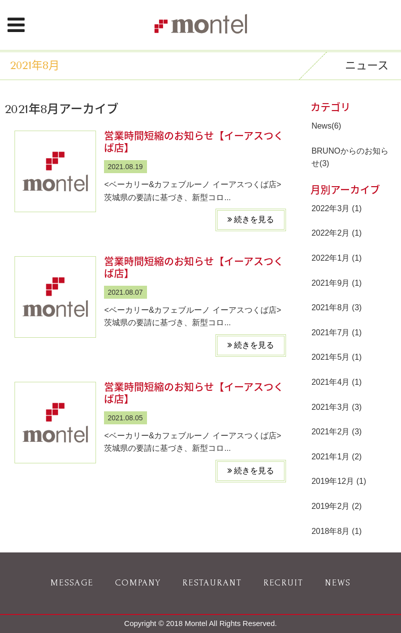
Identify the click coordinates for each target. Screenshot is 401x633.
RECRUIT (284, 582)
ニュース (366, 65)
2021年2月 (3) (337, 431)
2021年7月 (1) (337, 332)
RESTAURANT (212, 582)
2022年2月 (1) (337, 233)
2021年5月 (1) (337, 357)
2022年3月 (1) (337, 208)
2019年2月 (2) (337, 506)
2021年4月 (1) (337, 382)
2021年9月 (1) (337, 283)
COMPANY (138, 582)
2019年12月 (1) (339, 481)
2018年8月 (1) (337, 531)
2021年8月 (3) (337, 307)
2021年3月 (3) (337, 407)
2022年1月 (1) (337, 258)
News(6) (327, 126)
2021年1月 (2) (337, 456)
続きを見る (251, 219)
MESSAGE (72, 582)
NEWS (338, 582)
